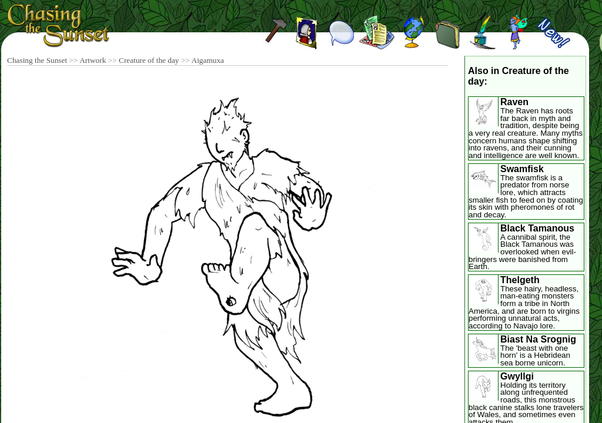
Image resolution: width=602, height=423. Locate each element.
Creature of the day (149, 60)
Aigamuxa (208, 60)
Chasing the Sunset (37, 60)
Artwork (92, 60)
